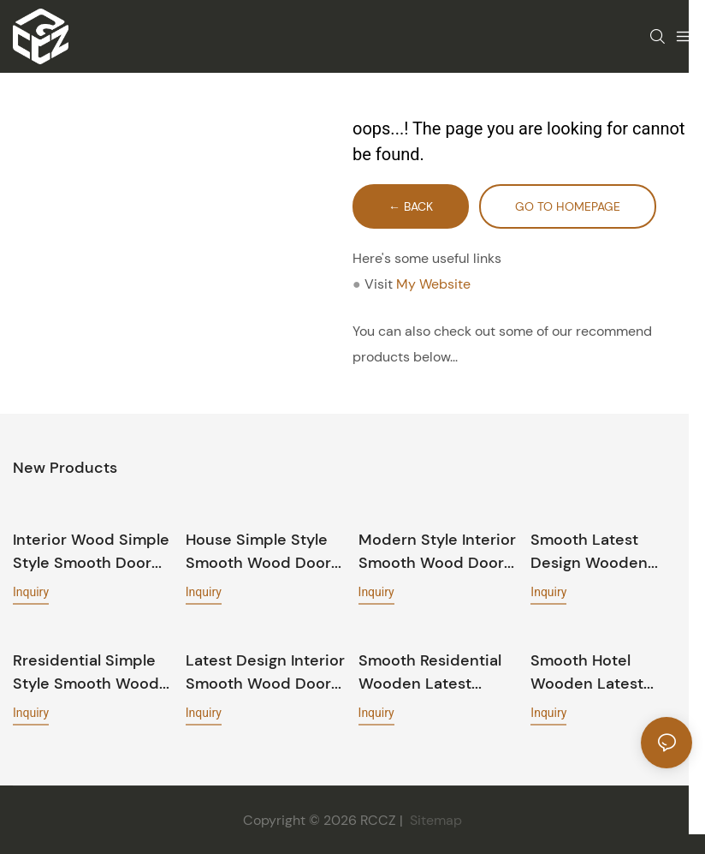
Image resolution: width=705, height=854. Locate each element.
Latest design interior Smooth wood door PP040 (265, 672)
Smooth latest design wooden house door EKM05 (601, 551)
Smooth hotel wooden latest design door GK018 (601, 672)
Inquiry (31, 591)
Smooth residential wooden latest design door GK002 (432, 672)
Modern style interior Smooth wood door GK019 (437, 551)
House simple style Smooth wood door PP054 (258, 551)
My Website (433, 284)
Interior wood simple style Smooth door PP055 (91, 551)
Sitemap (434, 819)
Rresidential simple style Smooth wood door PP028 (86, 672)
